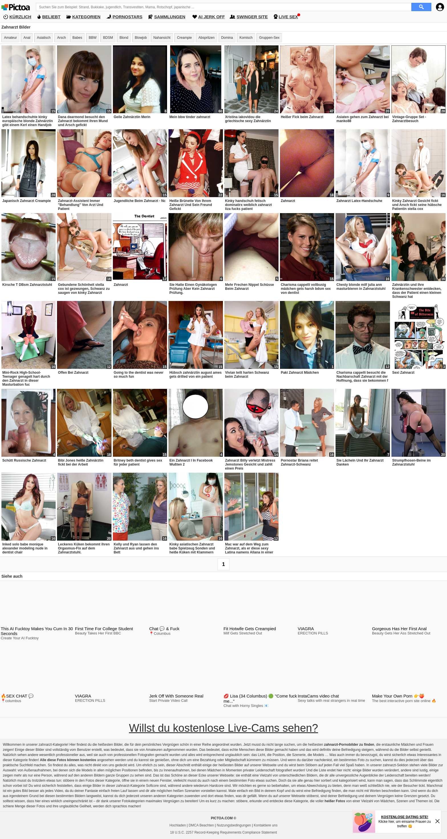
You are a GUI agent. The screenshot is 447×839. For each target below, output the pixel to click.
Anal (26, 38)
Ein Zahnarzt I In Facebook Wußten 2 (191, 462)
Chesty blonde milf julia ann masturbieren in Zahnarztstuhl (360, 287)
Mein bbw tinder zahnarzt (189, 117)
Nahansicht (161, 38)
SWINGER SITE (252, 16)
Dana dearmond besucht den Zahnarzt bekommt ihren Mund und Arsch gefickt (83, 121)
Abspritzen (206, 38)
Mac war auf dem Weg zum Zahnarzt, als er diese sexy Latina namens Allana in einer (249, 548)
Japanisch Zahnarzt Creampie (26, 201)
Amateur (10, 38)
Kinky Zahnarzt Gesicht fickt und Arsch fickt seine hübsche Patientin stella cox (417, 205)
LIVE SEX (288, 16)
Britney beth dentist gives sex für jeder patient (138, 462)
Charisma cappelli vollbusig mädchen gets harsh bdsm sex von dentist (306, 289)
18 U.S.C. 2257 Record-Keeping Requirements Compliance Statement (223, 832)
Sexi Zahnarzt (403, 373)
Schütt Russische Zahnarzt (24, 460)
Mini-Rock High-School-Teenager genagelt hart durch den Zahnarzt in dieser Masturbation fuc (26, 379)
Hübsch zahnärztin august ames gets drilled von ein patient (195, 375)
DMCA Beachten (201, 825)
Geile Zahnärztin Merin (132, 117)
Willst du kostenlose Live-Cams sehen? (223, 728)
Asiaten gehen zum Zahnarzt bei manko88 (362, 119)
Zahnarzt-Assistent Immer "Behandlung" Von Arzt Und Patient (80, 205)
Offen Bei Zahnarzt (73, 373)
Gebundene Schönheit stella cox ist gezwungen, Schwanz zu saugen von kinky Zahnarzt (83, 289)
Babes (77, 38)
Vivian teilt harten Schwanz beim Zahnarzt (247, 375)
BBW (92, 38)
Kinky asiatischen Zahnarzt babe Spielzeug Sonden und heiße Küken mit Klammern (192, 548)
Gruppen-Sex (269, 38)
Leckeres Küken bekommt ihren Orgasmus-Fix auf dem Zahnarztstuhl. (83, 548)
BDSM (108, 38)
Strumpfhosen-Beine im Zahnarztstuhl (411, 462)
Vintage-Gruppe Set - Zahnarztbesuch (409, 119)
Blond (123, 38)
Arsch (61, 38)
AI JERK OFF (211, 16)
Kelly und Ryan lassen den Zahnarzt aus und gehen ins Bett (136, 548)
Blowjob (141, 38)
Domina (227, 38)
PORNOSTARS (128, 16)
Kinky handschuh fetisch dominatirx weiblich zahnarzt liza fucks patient (248, 205)
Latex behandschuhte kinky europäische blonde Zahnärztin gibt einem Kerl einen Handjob (27, 121)
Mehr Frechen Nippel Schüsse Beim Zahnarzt (249, 287)
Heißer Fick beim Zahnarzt (302, 117)
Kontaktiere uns (265, 825)
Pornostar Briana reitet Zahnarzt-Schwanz (299, 462)
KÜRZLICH (20, 16)
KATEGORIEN (86, 16)
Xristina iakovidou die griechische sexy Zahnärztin (248, 119)
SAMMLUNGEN (169, 16)
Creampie (184, 38)
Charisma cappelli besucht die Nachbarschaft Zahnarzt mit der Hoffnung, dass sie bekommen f (362, 377)
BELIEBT (51, 16)
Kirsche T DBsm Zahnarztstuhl (27, 285)
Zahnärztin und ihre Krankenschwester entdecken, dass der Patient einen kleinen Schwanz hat (417, 291)
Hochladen (178, 825)
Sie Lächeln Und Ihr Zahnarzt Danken (359, 462)
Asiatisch (43, 38)
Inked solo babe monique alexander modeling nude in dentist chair (25, 548)
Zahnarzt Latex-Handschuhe (359, 201)
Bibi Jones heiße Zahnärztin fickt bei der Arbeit (80, 462)
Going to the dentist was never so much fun (139, 375)
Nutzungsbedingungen (234, 825)
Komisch (246, 38)
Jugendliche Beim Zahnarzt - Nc (140, 201)
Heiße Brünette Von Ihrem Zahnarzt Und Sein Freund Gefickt (190, 205)
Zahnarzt (288, 201)
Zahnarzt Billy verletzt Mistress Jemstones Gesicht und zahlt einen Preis (250, 464)
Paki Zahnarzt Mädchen (300, 373)
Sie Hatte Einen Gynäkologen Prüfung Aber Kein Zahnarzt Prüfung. (193, 289)
